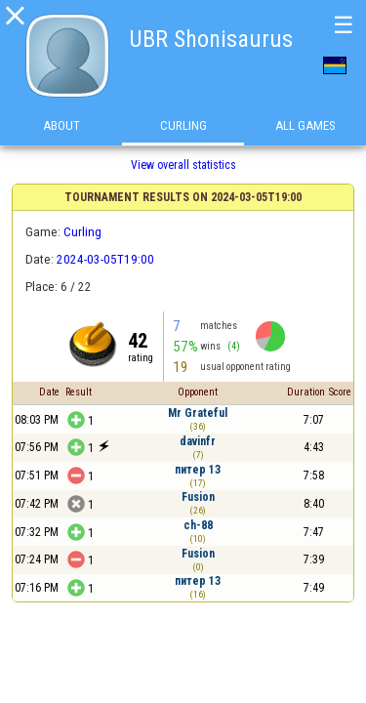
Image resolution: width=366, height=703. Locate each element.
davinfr (198, 441)
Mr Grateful (197, 413)
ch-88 (198, 525)
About (61, 125)
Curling (183, 125)
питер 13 (198, 469)
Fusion (198, 497)
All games (305, 125)
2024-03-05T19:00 (105, 259)
